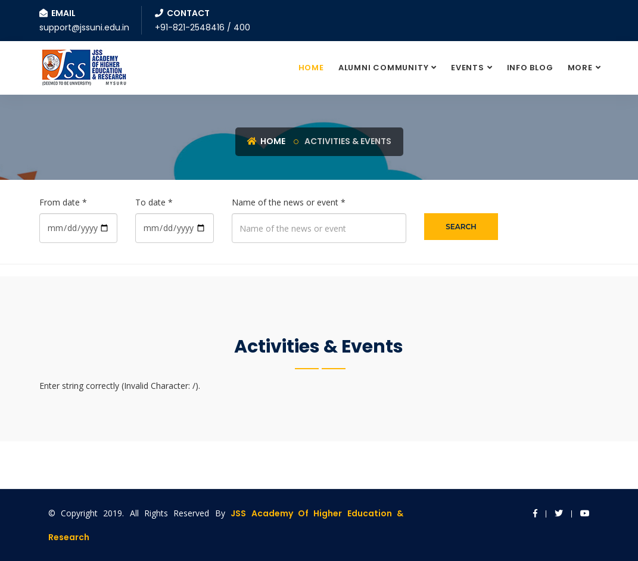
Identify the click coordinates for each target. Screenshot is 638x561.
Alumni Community (383, 67)
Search (461, 226)
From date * (63, 202)
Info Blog (530, 67)
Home (311, 67)
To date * (154, 202)
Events (467, 67)
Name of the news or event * (289, 202)
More (580, 67)
